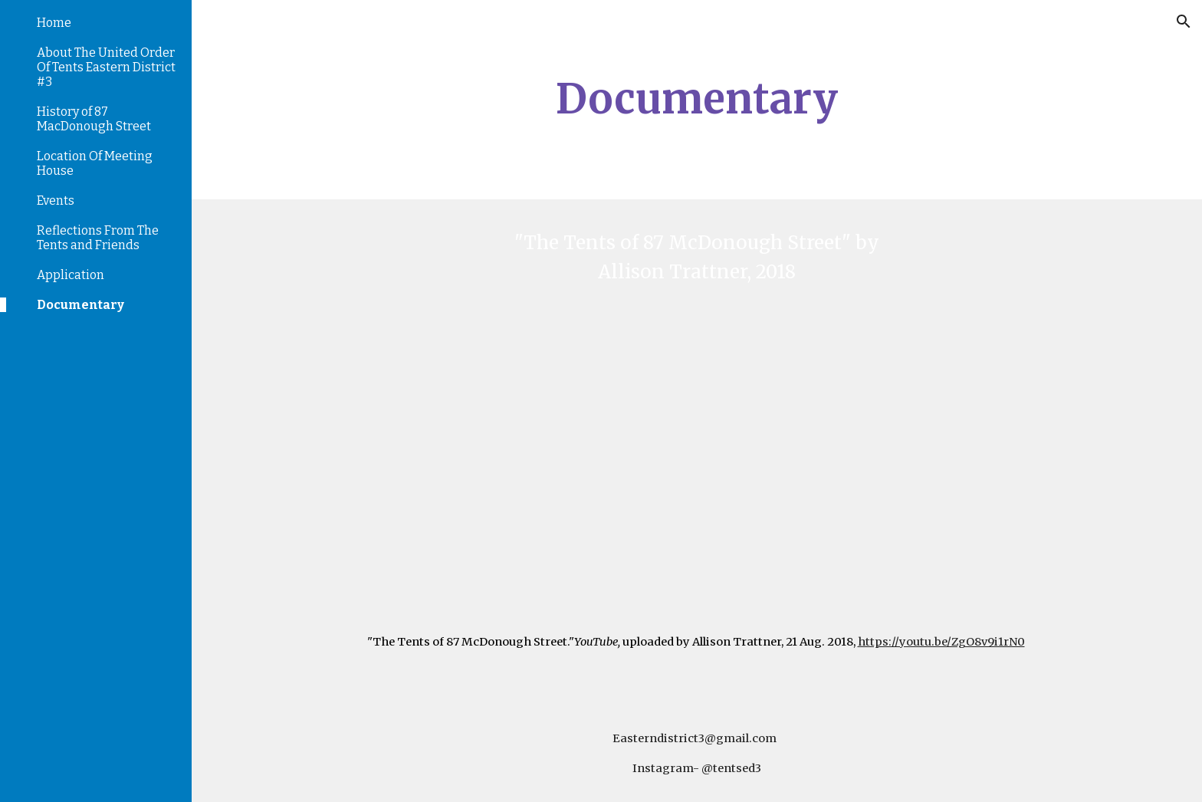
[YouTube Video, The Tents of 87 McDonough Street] (696, 443)
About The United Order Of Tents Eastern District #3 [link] (106, 67)
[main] (697, 99)
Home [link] (54, 22)
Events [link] (55, 200)
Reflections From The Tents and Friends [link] (98, 237)
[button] (1183, 21)
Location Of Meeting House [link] (95, 163)
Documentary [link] (80, 304)
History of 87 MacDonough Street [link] (94, 118)
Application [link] (70, 275)
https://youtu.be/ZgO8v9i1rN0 (941, 642)
